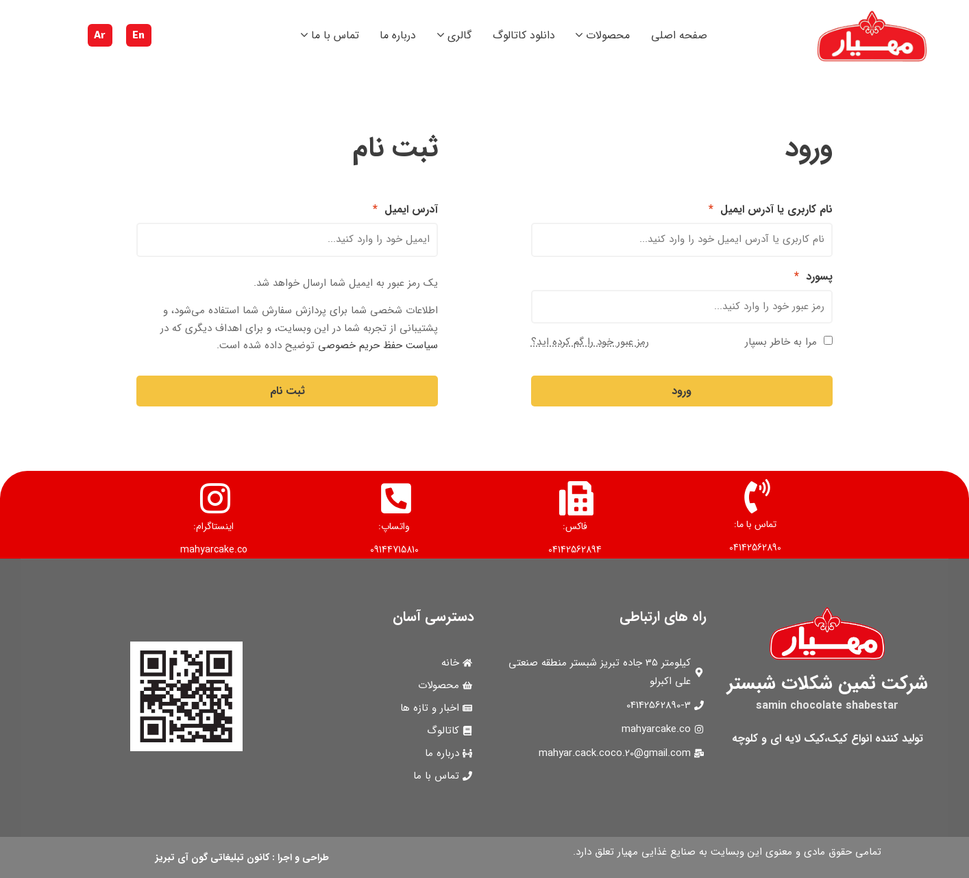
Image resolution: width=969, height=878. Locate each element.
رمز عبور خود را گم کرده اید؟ (590, 342)
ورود (681, 391)
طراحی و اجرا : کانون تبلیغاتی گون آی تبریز (242, 857)
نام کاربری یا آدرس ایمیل (771, 209)
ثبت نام (287, 391)
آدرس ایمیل (405, 209)
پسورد (813, 276)
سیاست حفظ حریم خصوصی (378, 345)
